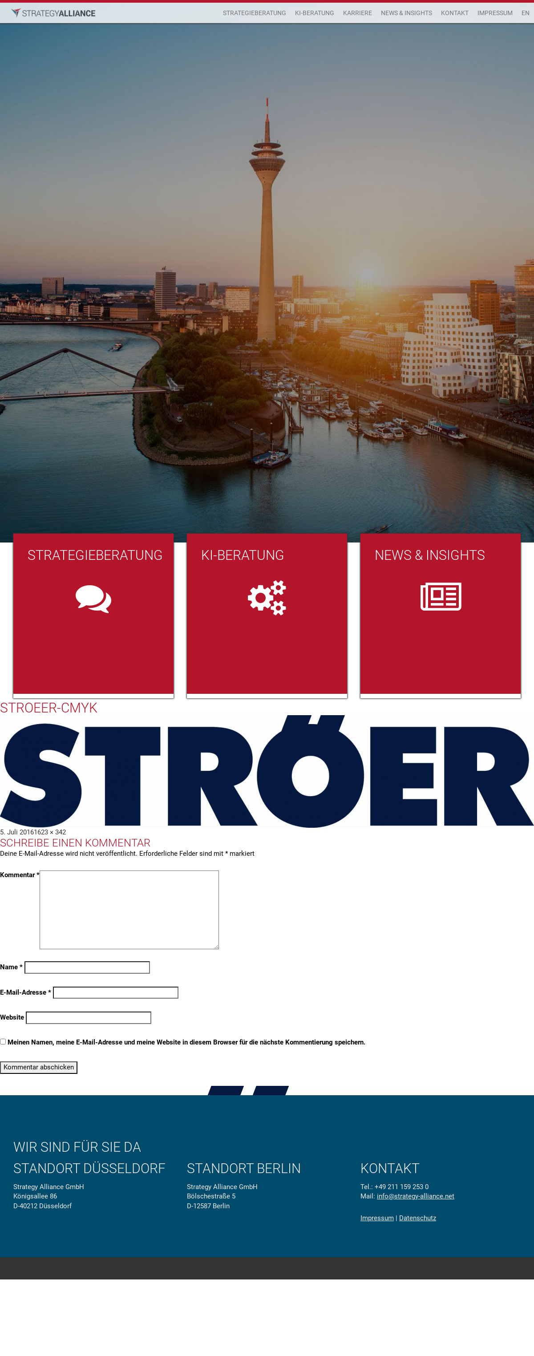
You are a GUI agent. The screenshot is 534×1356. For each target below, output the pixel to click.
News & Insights (406, 12)
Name (11, 967)
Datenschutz (417, 1218)
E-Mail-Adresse (25, 992)
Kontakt (455, 12)
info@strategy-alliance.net (415, 1196)
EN (526, 12)
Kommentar (20, 875)
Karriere (357, 12)
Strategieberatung (254, 12)
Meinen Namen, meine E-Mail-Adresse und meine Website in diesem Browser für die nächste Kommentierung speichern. (186, 1042)
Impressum (495, 12)
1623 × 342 (50, 832)
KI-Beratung (314, 12)
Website (12, 1017)
